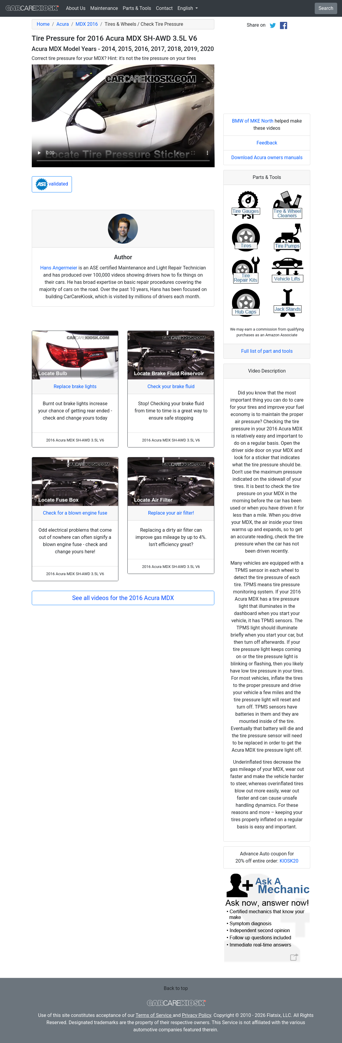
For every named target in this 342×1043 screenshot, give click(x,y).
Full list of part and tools (267, 351)
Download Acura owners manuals (266, 157)
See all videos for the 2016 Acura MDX (123, 598)
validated (52, 184)
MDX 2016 (87, 24)
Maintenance (104, 8)
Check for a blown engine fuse (75, 513)
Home (43, 24)
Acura (62, 24)
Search (326, 8)
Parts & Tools (137, 8)
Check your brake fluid (171, 386)
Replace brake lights (75, 386)
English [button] (185, 8)
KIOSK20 (289, 861)
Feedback (267, 143)
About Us (75, 8)
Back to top (176, 988)
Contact (164, 8)
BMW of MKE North (252, 121)
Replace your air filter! (171, 513)
